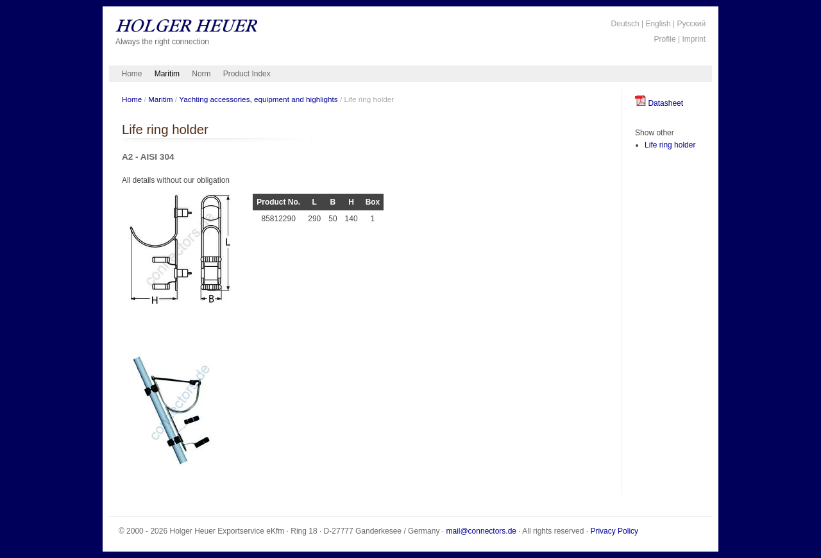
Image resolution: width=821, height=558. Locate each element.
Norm (201, 73)
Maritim (167, 73)
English (657, 23)
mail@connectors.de (481, 531)
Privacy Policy (614, 531)
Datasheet (659, 103)
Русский (691, 23)
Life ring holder (670, 144)
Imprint (694, 39)
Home (132, 73)
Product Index (247, 73)
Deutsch (625, 23)
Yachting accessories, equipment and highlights (258, 99)
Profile (665, 39)
